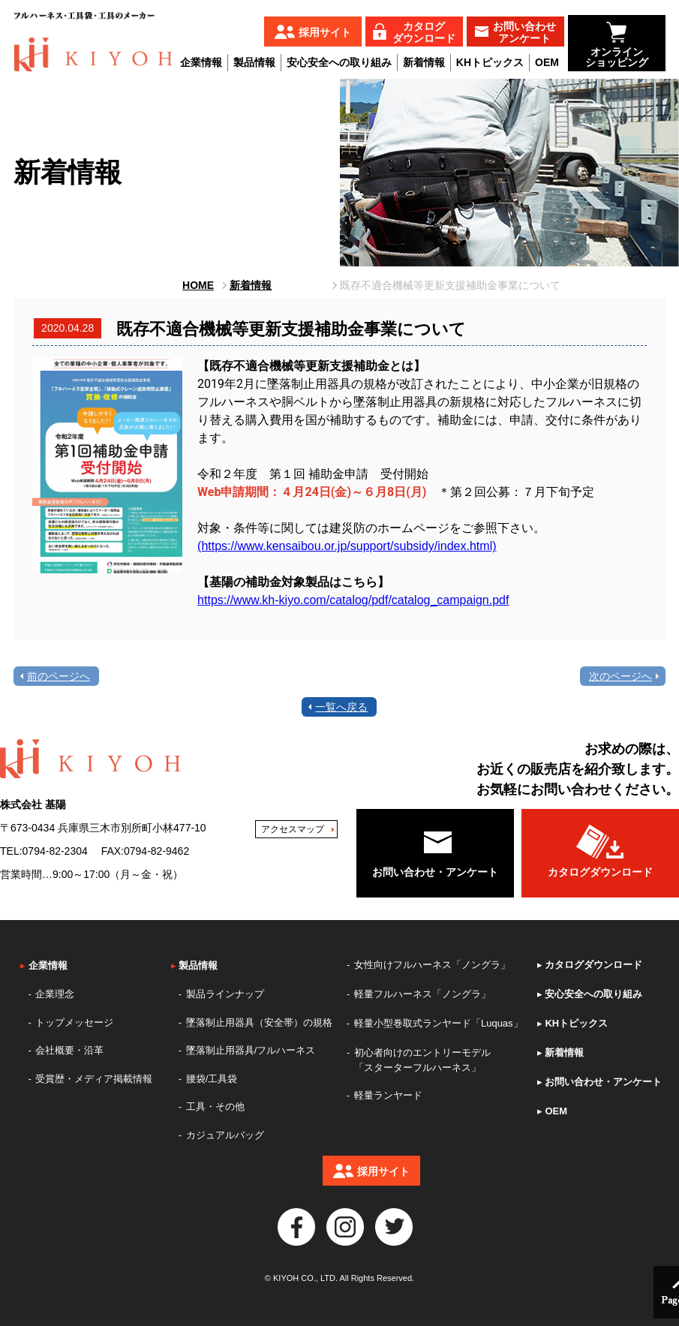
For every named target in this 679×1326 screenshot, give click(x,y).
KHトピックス (490, 62)
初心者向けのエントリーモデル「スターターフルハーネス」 (422, 1060)
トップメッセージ (74, 1022)
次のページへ (620, 676)
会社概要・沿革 (69, 1050)
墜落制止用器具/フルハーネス (251, 1050)
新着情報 (424, 62)
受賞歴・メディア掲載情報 (93, 1078)
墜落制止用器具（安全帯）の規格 (259, 1022)
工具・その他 (215, 1106)
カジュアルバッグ (225, 1135)
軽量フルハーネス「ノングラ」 (422, 994)
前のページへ (58, 676)
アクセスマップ (292, 829)
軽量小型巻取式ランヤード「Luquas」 (438, 1023)
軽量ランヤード (388, 1095)
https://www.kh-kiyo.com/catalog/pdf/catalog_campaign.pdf (353, 600)
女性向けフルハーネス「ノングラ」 (432, 964)
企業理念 (54, 994)
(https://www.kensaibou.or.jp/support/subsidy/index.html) (346, 546)
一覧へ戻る (341, 707)
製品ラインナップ (225, 994)
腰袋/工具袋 (212, 1078)
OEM (547, 62)
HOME (198, 285)
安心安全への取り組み (339, 62)
